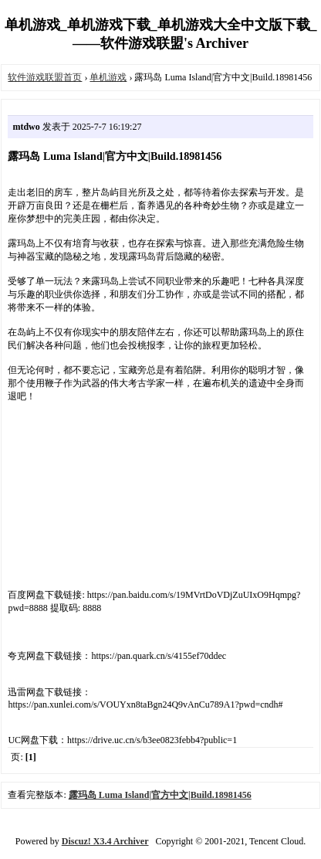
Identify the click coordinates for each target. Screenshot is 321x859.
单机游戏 (108, 77)
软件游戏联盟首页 (45, 77)
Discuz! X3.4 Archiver (105, 841)
